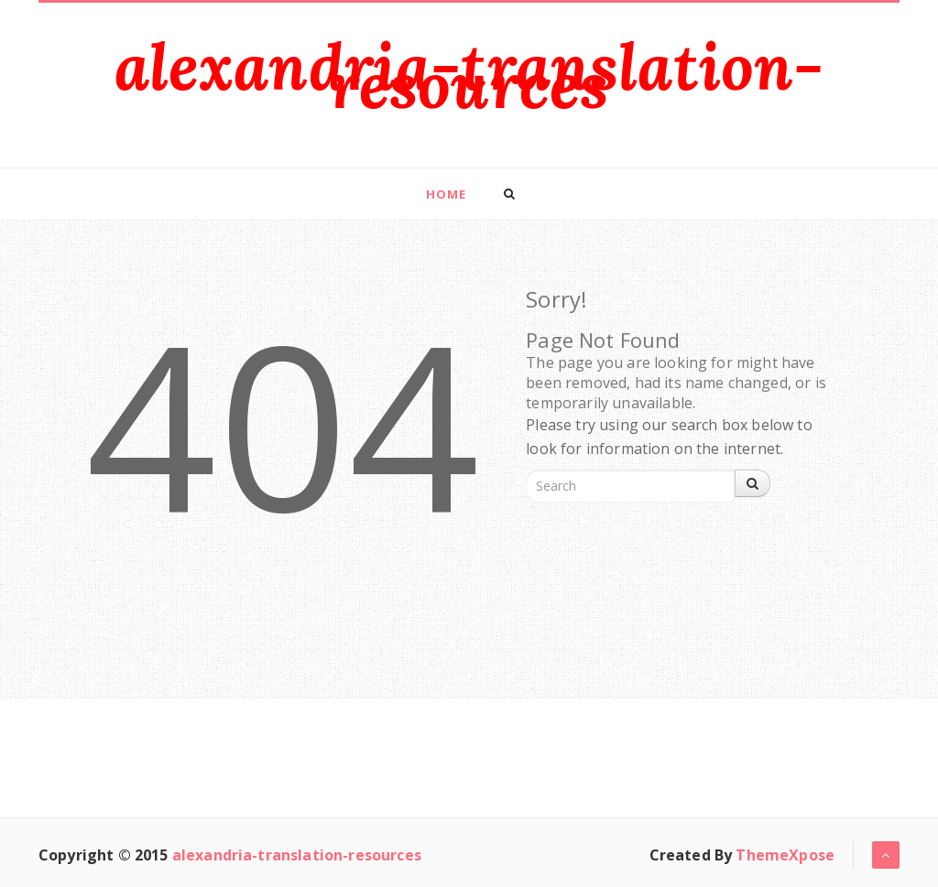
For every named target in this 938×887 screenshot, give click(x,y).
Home (446, 194)
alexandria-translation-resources (469, 75)
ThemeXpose (785, 855)
